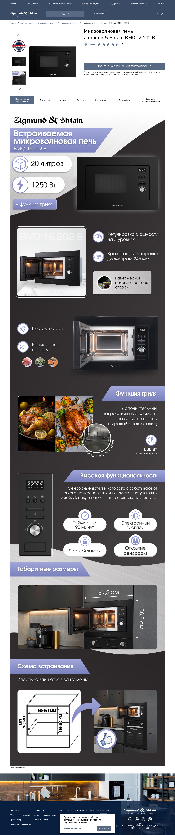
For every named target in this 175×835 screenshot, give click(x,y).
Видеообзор (124, 100)
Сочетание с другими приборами (150, 100)
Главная (13, 23)
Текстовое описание (18, 767)
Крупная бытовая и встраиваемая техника (38, 23)
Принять (104, 828)
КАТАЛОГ (65, 14)
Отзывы (80, 100)
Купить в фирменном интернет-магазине (124, 66)
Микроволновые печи (69, 23)
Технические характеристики (53, 100)
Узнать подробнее (72, 828)
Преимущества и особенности (22, 100)
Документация (101, 100)
